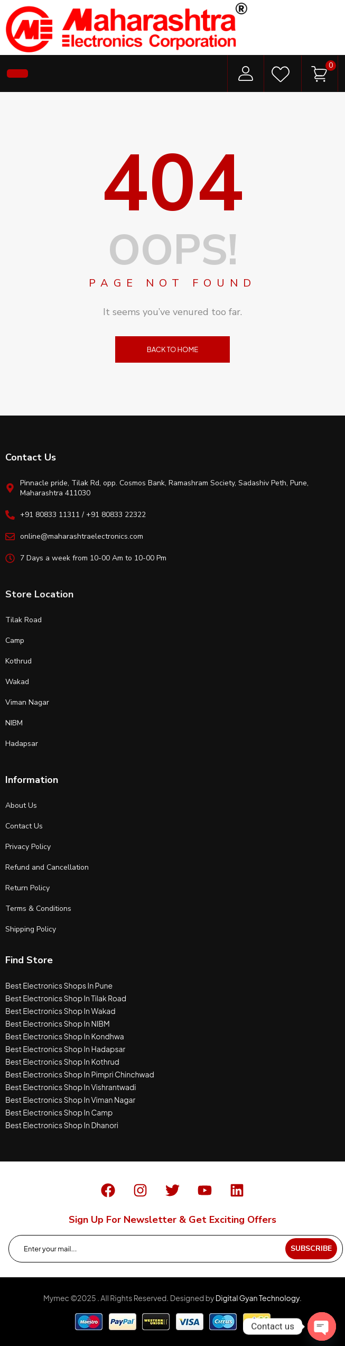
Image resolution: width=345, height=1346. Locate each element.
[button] (17, 73)
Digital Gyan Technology (258, 1298)
